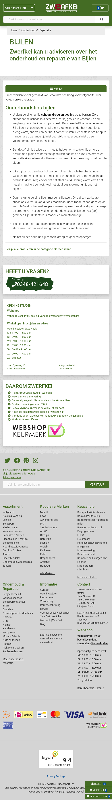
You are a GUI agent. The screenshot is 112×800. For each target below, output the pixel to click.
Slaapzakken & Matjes (15, 538)
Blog (42, 624)
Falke (43, 554)
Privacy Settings (56, 776)
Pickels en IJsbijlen (13, 647)
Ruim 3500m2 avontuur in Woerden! (32, 392)
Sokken (7, 519)
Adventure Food (49, 519)
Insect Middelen (11, 558)
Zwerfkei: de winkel (50, 616)
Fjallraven (45, 550)
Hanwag (45, 565)
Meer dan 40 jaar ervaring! (26, 396)
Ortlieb (44, 546)
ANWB (43, 531)
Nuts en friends (11, 640)
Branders (8, 609)
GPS (5, 620)
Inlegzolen (83, 546)
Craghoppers (47, 558)
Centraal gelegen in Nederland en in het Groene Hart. (41, 400)
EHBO (80, 535)
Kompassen (9, 632)
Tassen (7, 565)
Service (44, 608)
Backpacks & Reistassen (91, 512)
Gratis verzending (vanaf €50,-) (29, 404)
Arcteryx (45, 561)
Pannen (7, 643)
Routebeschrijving (50, 605)
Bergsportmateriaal (14, 601)
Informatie (48, 584)
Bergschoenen (11, 542)
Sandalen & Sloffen (13, 535)
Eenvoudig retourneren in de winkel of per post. (38, 408)
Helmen (7, 624)
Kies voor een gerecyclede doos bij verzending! (38, 411)
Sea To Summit (48, 527)
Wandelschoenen (12, 531)
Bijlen (80, 523)
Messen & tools (11, 636)
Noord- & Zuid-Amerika (15, 546)
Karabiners (9, 628)
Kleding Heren (10, 527)
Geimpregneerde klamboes (18, 613)
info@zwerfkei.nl (67, 365)
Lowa (43, 516)
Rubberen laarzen (13, 651)
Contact (44, 589)
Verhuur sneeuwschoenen (54, 612)
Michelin (44, 542)
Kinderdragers (85, 565)
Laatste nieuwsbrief (51, 634)
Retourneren (47, 597)
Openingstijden (48, 593)
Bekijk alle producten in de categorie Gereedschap (38, 249)
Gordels (7, 617)
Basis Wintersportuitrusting (92, 519)
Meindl (44, 512)
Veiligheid (8, 512)
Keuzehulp (85, 506)
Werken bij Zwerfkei (51, 620)
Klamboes (83, 569)
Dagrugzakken (85, 531)
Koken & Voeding (12, 516)
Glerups (44, 535)
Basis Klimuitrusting (88, 516)
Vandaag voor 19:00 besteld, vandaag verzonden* (43, 315)
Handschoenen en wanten (92, 542)
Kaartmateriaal (85, 554)
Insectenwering (86, 550)
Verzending (46, 601)
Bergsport (8, 523)
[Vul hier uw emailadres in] (44, 484)
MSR (42, 523)
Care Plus (45, 538)
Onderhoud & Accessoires (17, 561)
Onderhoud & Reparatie (13, 586)
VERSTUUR (97, 484)
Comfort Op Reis (12, 550)
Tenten (6, 554)
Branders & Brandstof (89, 527)
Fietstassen (83, 538)
